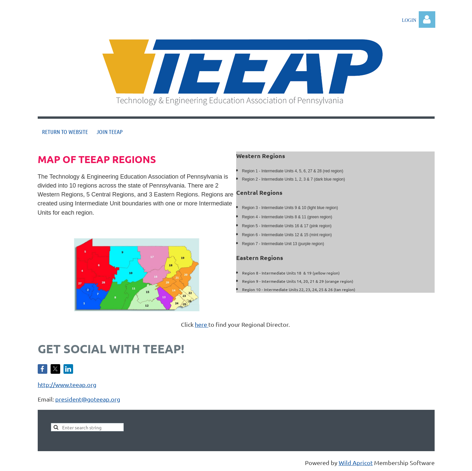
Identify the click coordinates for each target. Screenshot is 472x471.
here (201, 324)
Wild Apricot (356, 462)
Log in (427, 19)
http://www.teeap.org (67, 384)
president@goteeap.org (87, 399)
